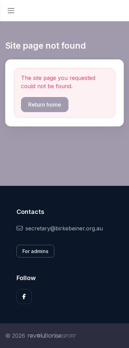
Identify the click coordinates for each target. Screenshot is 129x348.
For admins (35, 251)
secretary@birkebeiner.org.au (60, 228)
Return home (44, 104)
